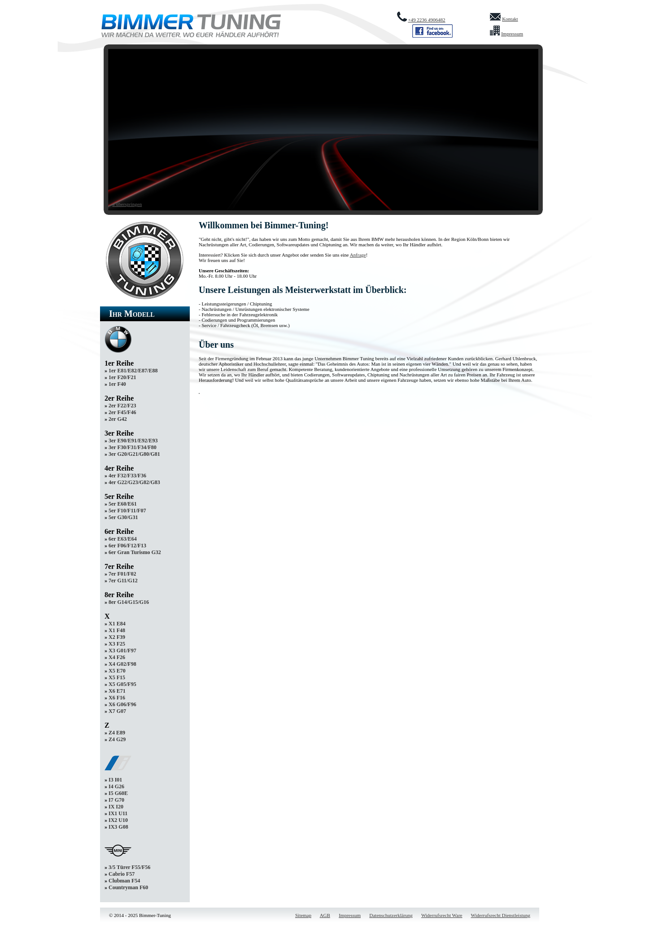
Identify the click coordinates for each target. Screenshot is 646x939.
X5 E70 (117, 671)
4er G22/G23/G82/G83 (134, 482)
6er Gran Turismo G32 (135, 552)
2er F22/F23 (122, 405)
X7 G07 (117, 711)
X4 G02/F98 (122, 664)
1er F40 (117, 384)
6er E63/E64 (123, 539)
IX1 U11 (118, 813)
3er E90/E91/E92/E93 (133, 440)
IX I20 (116, 807)
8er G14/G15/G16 (129, 602)
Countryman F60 (128, 887)
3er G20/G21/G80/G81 (134, 454)
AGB (325, 915)
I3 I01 (115, 780)
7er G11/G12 (123, 580)
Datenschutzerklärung (391, 915)
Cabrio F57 (122, 874)
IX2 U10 (118, 820)
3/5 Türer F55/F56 (129, 867)
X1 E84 (117, 623)
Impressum (512, 33)
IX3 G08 (118, 827)
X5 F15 (117, 677)
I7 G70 (116, 800)
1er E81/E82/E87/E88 (133, 370)
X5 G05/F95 (122, 684)
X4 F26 (117, 657)
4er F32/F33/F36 (127, 475)
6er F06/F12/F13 (127, 545)
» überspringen (127, 204)
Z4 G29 (117, 739)
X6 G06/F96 (122, 704)
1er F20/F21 (122, 377)
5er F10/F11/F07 (127, 510)
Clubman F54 (124, 881)
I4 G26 (116, 786)
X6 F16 (117, 697)
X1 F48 (117, 630)
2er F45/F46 (122, 412)
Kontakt (510, 19)
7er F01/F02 (122, 574)
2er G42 (118, 419)
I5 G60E (118, 793)
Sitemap (303, 915)
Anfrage (358, 255)
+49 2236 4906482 (426, 19)
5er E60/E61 (123, 504)
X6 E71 (117, 691)
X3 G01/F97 (122, 650)
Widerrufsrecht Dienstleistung (500, 915)
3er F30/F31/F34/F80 (133, 447)
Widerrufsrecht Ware (442, 915)
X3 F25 (117, 644)
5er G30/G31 (123, 517)
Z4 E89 (117, 732)
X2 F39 (117, 637)
